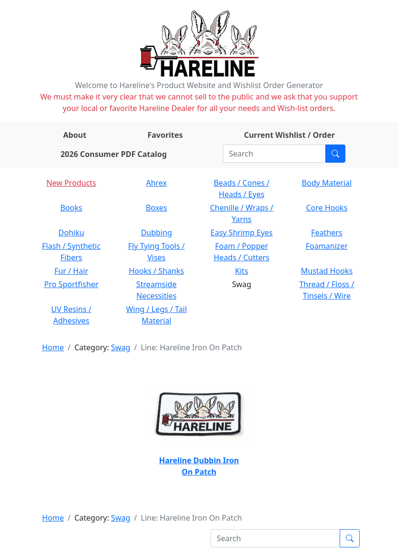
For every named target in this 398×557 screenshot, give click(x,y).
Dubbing (156, 232)
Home (53, 347)
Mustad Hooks (327, 271)
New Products (71, 183)
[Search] (274, 154)
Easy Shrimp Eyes (241, 232)
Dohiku (71, 232)
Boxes (156, 207)
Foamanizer (327, 246)
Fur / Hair (71, 271)
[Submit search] (335, 154)
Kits (241, 271)
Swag (120, 347)
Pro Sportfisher (71, 284)
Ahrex (156, 183)
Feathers (326, 232)
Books (71, 207)
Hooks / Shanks (156, 271)
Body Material (327, 183)
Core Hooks (327, 207)
